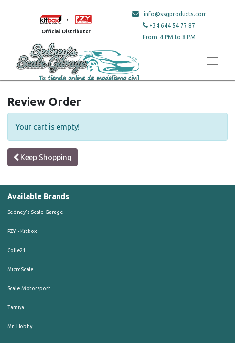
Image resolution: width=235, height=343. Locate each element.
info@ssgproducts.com (175, 14)
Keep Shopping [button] (42, 157)
